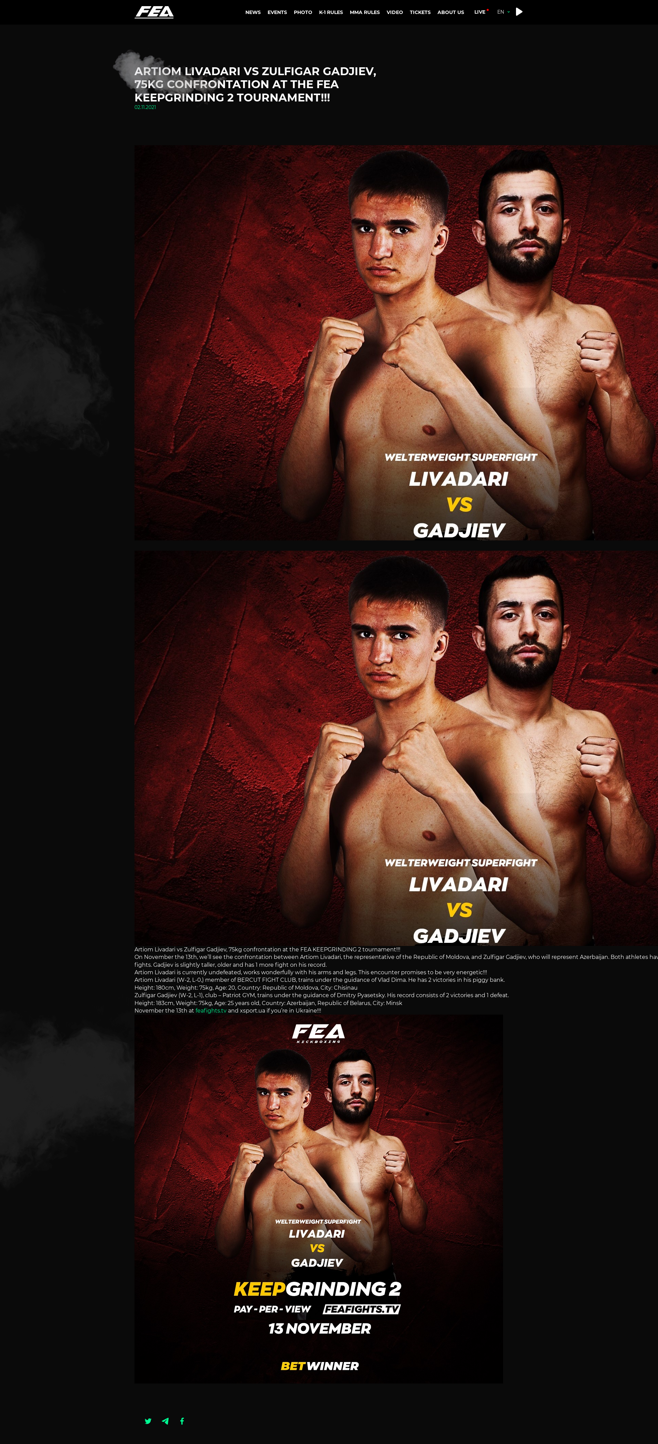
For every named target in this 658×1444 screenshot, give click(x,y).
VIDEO (395, 12)
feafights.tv (210, 1010)
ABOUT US (452, 29)
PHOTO (303, 12)
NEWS (253, 12)
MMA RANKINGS (372, 29)
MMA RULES (366, 43)
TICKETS (420, 12)
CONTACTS (452, 43)
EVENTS (277, 12)
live (479, 12)
